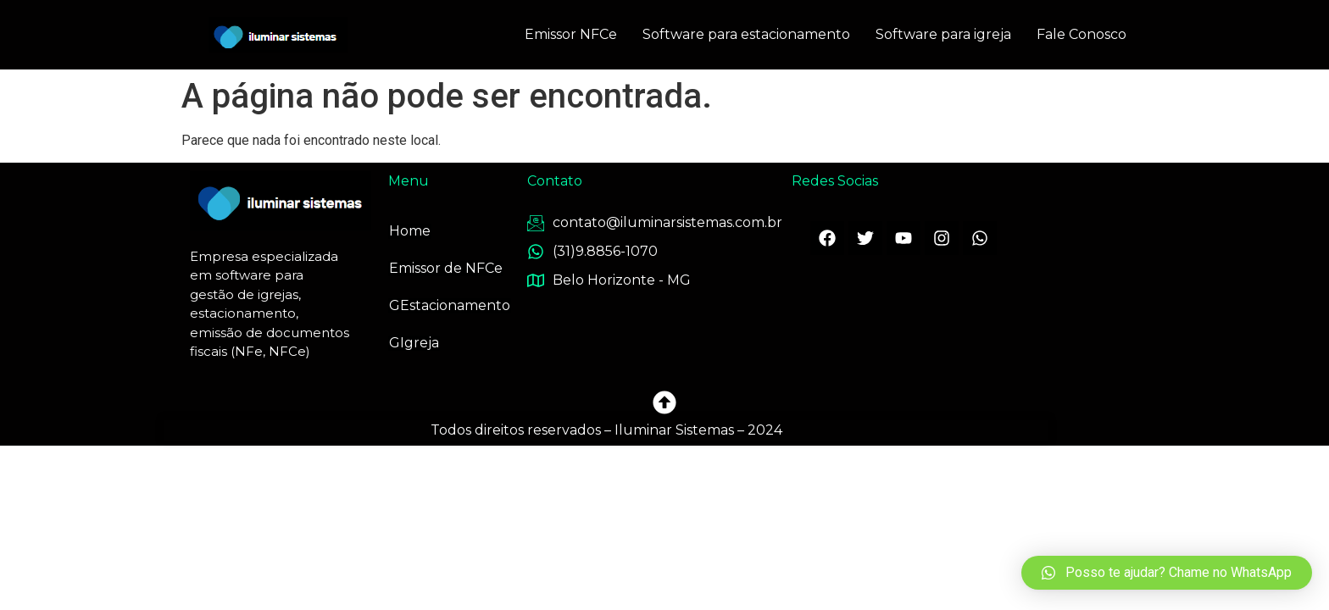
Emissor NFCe (571, 34)
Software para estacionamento (746, 34)
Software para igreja (943, 34)
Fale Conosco (1081, 34)
